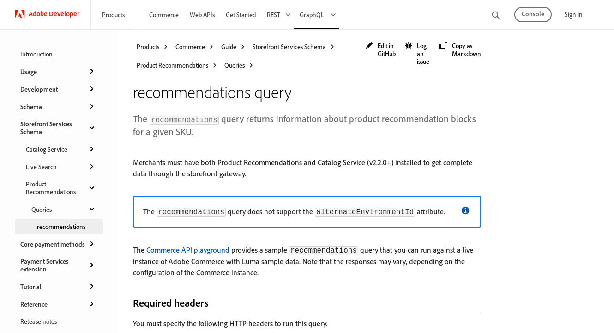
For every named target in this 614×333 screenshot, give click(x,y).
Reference (58, 304)
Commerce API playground (187, 249)
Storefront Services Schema (58, 128)
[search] (495, 16)
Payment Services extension (58, 265)
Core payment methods (58, 244)
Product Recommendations (61, 188)
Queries (63, 209)
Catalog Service (61, 149)
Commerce (164, 14)
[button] (381, 49)
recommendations (61, 226)
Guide (228, 46)
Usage (58, 71)
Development (58, 89)
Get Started (241, 14)
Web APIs (202, 14)
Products (113, 14)
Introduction (36, 54)
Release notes (38, 321)
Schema (58, 106)
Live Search (61, 166)
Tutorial (58, 286)
